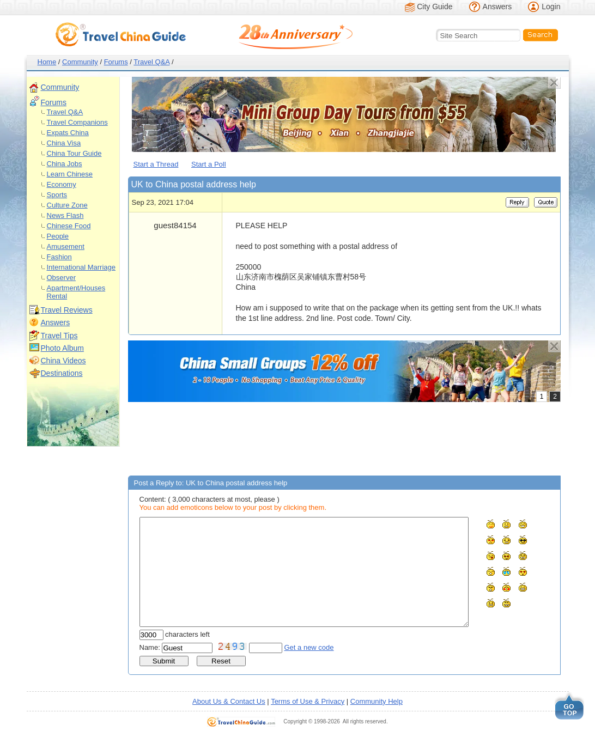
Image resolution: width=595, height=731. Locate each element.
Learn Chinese (70, 174)
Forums (116, 62)
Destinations (62, 373)
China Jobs (64, 164)
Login (551, 6)
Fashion (59, 257)
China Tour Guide (74, 153)
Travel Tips (59, 335)
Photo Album (62, 348)
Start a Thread (156, 164)
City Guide (434, 6)
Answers (497, 6)
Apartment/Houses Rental (76, 292)
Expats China (68, 133)
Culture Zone (67, 205)
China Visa (64, 143)
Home (47, 62)
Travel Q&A (151, 62)
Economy (61, 184)
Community (80, 62)
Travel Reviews (67, 310)
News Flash (65, 215)
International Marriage (81, 267)
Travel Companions (77, 122)
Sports (57, 195)
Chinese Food (69, 226)
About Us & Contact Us (228, 701)
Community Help (376, 701)
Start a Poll (208, 164)
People (58, 236)
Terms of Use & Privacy (307, 701)
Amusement (65, 246)
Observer (61, 277)
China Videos (63, 360)
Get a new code (309, 647)
